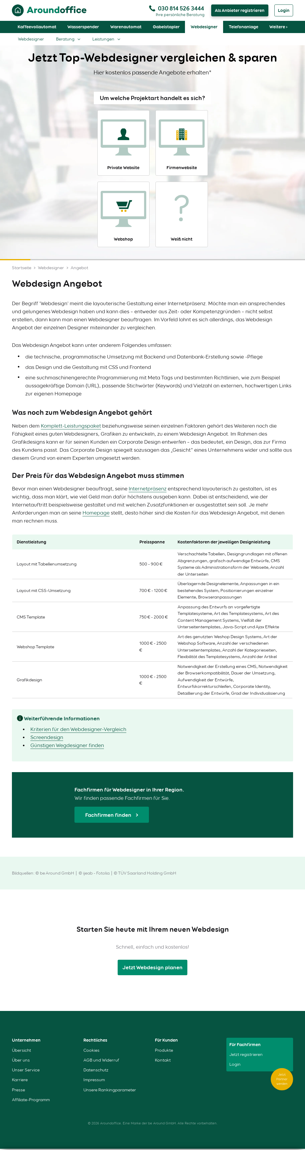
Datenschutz (95, 1071)
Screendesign (46, 738)
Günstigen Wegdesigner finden (67, 746)
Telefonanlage (243, 28)
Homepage (96, 513)
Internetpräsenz (147, 489)
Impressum (94, 1081)
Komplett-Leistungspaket (71, 426)
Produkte (164, 1051)
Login (284, 11)
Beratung (65, 40)
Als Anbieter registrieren (239, 11)
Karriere (20, 1081)
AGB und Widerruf (101, 1061)
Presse (18, 1091)
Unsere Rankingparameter (109, 1091)
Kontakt (163, 1061)
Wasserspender (83, 28)
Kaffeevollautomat (37, 28)
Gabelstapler (166, 28)
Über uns (21, 1061)
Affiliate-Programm (31, 1101)
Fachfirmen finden (109, 816)
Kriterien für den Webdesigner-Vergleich (78, 730)
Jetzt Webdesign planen (152, 968)
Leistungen (103, 40)
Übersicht (21, 1051)
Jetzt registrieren (246, 1055)
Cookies (91, 1051)
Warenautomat (125, 28)
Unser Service (26, 1071)
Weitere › (278, 28)
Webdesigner (204, 28)
